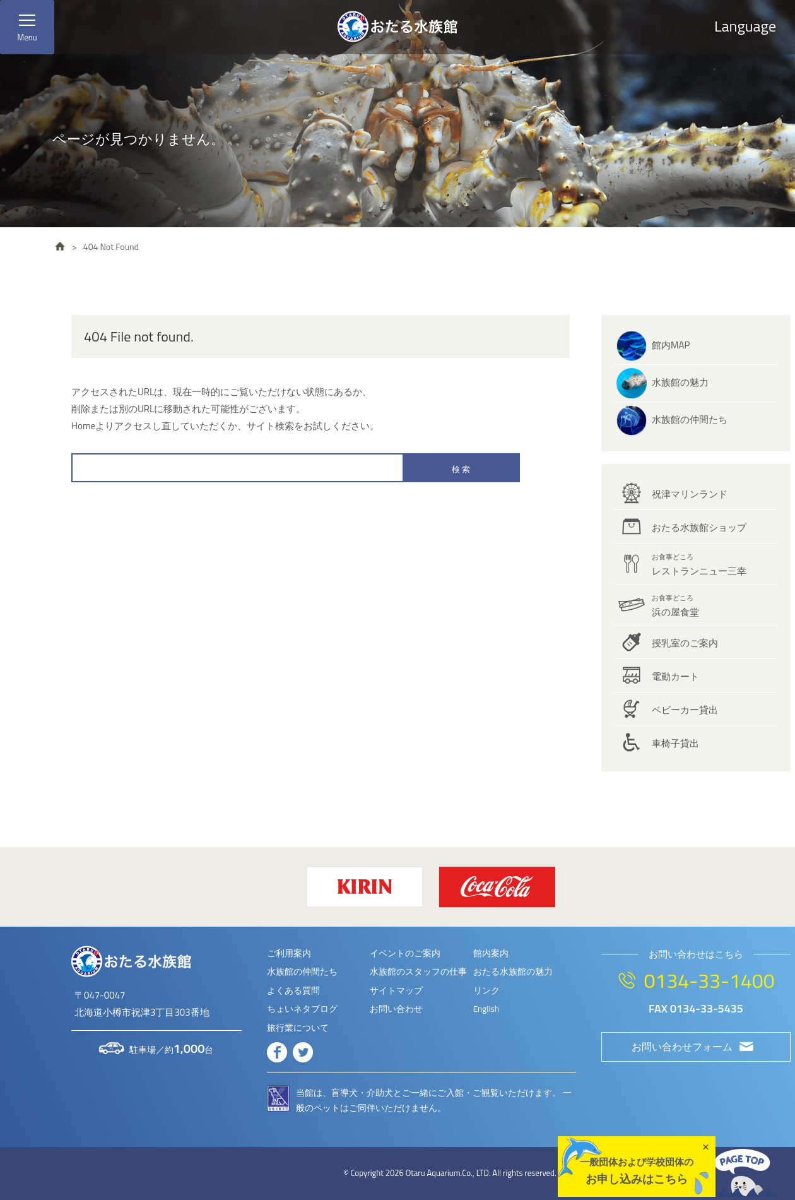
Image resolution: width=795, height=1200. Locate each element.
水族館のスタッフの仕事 (418, 971)
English (486, 1008)
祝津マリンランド (689, 494)
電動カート (675, 676)
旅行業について (298, 1027)
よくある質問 (293, 990)
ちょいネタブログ (302, 1008)
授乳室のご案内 (685, 643)
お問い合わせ (396, 1008)
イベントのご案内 (405, 953)
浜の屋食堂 (675, 606)
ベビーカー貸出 (685, 710)
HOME (60, 246)
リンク (486, 990)
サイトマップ (396, 990)
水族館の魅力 (680, 382)
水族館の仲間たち (689, 419)
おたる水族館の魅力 (513, 971)
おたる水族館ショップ (699, 527)
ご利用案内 (289, 953)
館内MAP (671, 345)
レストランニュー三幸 (699, 565)
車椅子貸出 (675, 743)
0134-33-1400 (709, 980)
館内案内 (491, 953)
